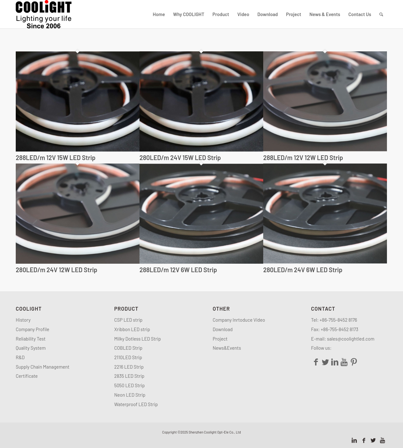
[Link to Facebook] (363, 440)
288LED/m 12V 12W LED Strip (303, 157)
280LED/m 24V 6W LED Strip (303, 269)
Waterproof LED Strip (136, 404)
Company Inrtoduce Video (239, 320)
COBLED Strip (128, 348)
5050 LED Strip (129, 385)
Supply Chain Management (43, 367)
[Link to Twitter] (373, 440)
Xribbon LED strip (132, 329)
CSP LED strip (128, 320)
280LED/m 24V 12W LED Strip (56, 269)
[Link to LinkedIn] (354, 440)
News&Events (227, 348)
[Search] (381, 14)
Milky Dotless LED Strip (137, 339)
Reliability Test (31, 339)
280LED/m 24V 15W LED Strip (180, 157)
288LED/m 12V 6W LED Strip (178, 269)
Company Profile (33, 329)
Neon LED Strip (129, 395)
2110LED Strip (128, 357)
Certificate (27, 376)
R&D (20, 357)
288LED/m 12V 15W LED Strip (55, 157)
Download (223, 329)
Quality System (31, 348)
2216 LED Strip (129, 367)
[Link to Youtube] (382, 440)
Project (220, 339)
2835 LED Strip (129, 376)
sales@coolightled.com (350, 339)
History (23, 320)
